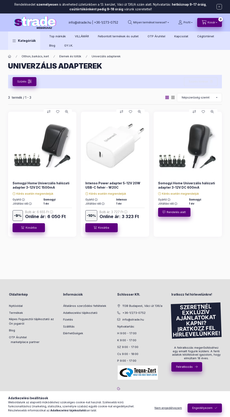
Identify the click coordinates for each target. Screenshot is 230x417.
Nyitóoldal (16, 306)
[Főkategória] (9, 56)
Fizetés (68, 319)
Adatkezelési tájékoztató (80, 312)
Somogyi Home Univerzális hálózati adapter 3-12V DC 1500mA (41, 185)
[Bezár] (219, 6)
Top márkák (57, 36)
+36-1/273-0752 (106, 22)
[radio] (173, 97)
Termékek (16, 312)
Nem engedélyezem (168, 408)
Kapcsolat (181, 36)
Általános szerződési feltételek (84, 306)
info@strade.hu (80, 22)
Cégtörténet (205, 36)
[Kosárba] (29, 227)
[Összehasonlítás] (48, 111)
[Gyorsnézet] (66, 111)
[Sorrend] (199, 97)
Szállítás (69, 326)
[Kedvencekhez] (57, 111)
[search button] (148, 22)
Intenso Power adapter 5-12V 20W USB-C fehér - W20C (112, 185)
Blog (52, 45)
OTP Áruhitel (156, 36)
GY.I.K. (68, 45)
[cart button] (209, 22)
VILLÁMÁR (82, 36)
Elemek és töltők (70, 56)
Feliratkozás (184, 366)
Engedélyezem (202, 408)
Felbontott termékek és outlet (118, 36)
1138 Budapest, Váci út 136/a (142, 306)
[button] (24, 40)
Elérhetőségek (73, 333)
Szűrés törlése (198, 81)
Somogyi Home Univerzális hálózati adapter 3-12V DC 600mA (186, 185)
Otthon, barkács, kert (35, 56)
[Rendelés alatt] (174, 212)
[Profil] (185, 22)
